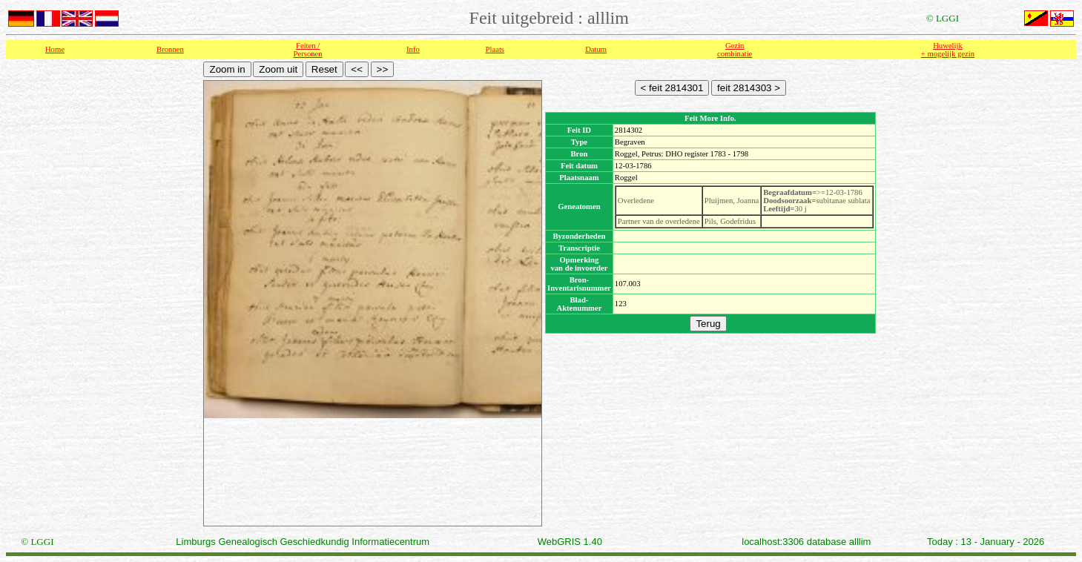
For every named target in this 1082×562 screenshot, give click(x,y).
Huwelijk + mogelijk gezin (947, 50)
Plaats (495, 49)
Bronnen (170, 49)
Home (55, 49)
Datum (596, 49)
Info (413, 49)
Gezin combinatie (734, 50)
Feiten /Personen (308, 50)
